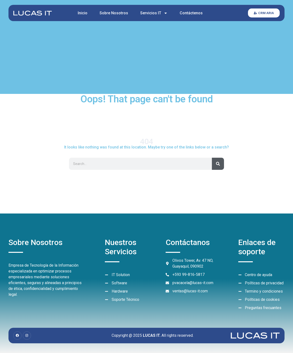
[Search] (218, 164)
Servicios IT (154, 13)
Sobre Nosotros (114, 13)
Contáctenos (191, 13)
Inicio (82, 13)
